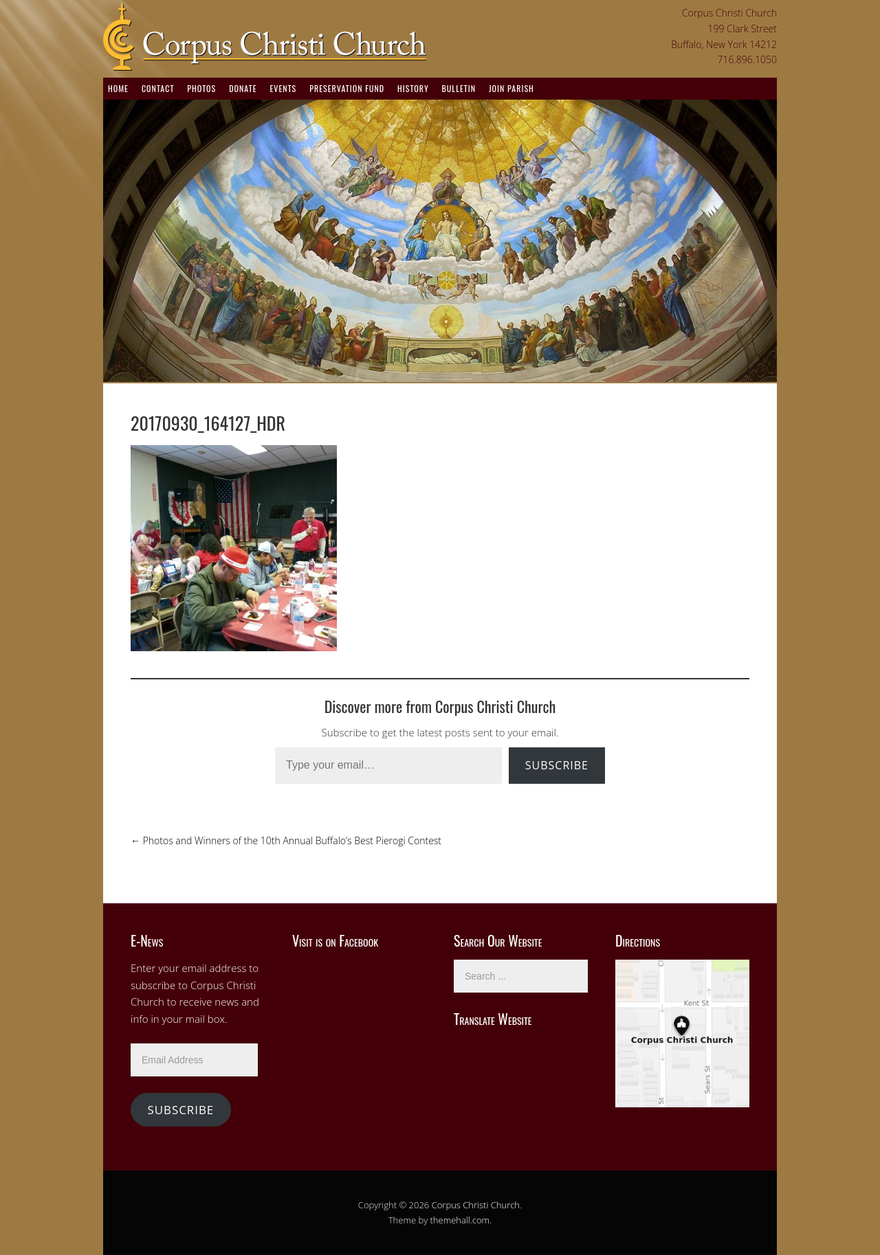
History (413, 88)
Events (283, 88)
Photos (201, 88)
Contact (158, 88)
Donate (242, 88)
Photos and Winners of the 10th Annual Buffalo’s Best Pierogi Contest (286, 840)
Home (118, 88)
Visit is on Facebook (335, 940)
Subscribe (556, 765)
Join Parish (511, 88)
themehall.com (460, 1220)
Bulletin (459, 88)
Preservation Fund (346, 88)
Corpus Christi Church (476, 1205)
